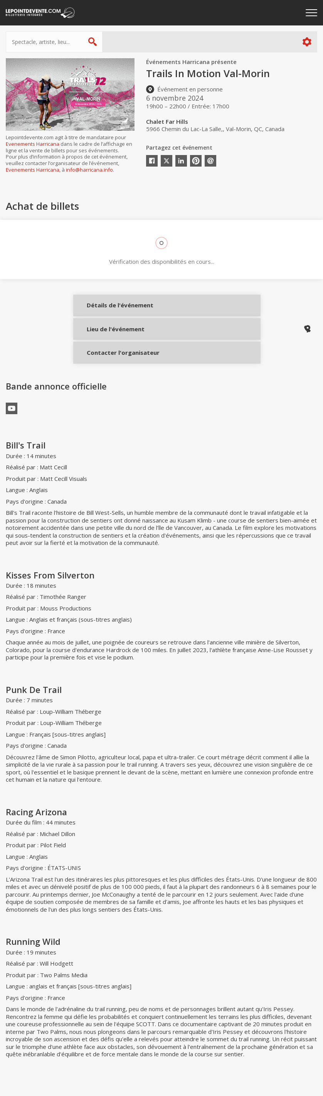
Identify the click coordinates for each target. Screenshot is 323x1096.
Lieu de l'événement (109, 336)
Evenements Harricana (32, 143)
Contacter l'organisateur (109, 362)
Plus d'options (306, 41)
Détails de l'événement (109, 310)
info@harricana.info (89, 169)
